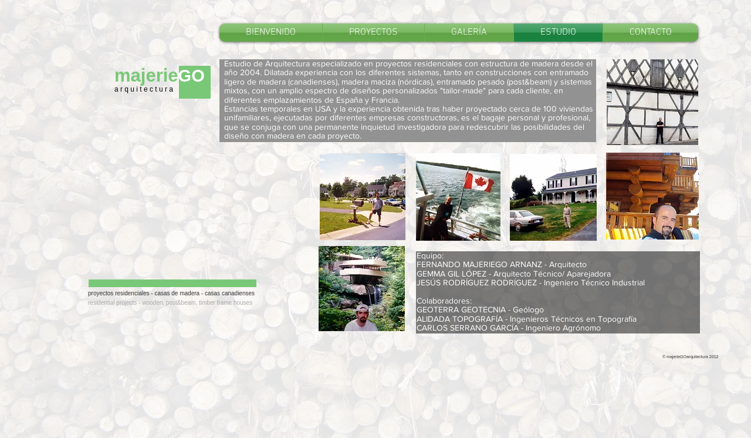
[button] (373, 32)
